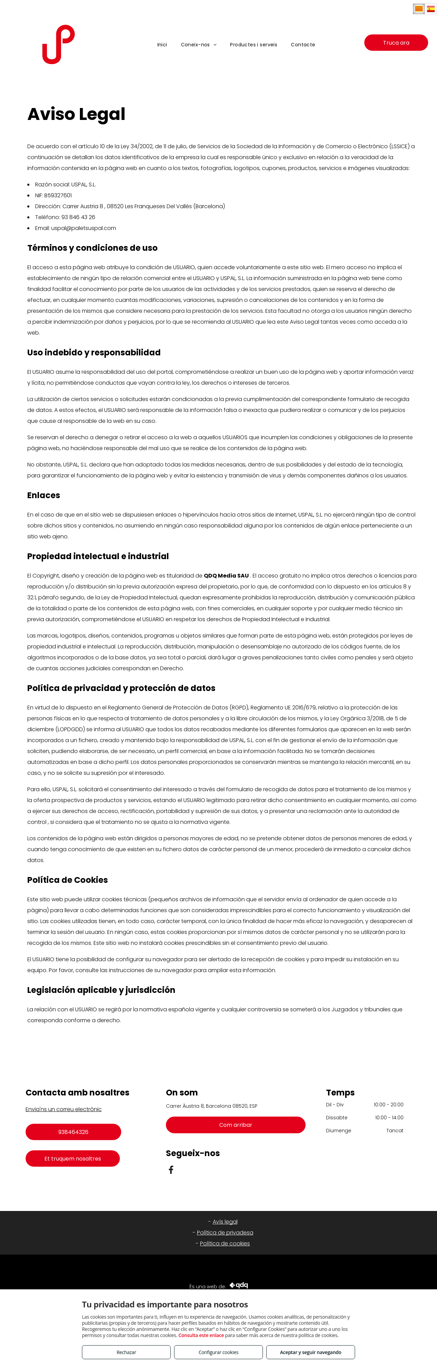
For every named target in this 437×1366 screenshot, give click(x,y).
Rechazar (126, 1352)
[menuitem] (162, 44)
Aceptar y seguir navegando (310, 1352)
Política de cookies (225, 1243)
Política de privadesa (225, 1233)
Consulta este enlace (201, 1335)
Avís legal (225, 1222)
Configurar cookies (219, 1352)
